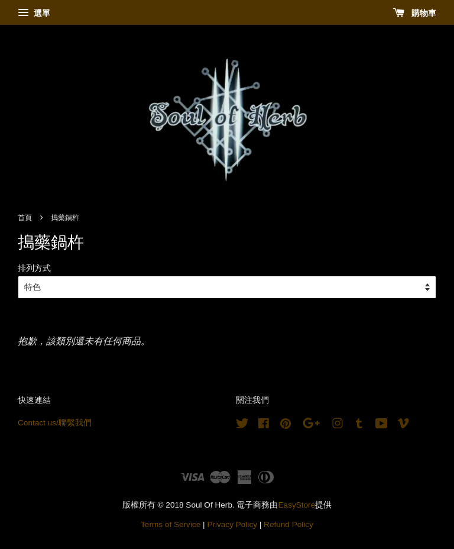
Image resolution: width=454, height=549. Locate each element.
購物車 (414, 13)
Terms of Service (170, 524)
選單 (34, 13)
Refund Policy (288, 524)
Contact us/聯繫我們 (55, 422)
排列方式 (34, 268)
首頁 (25, 218)
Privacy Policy (232, 524)
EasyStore (297, 504)
